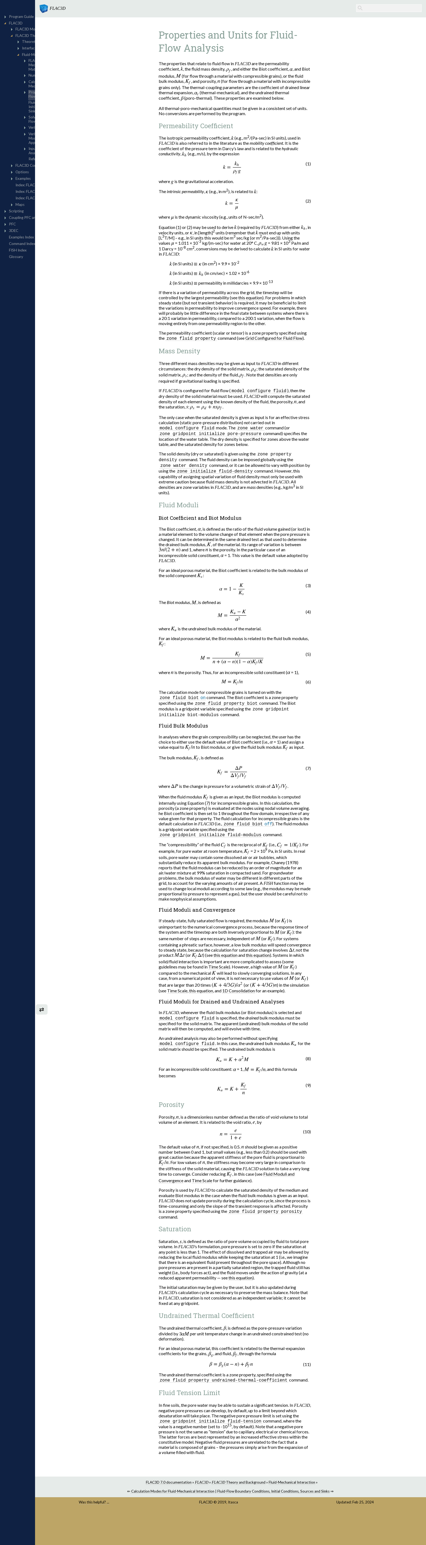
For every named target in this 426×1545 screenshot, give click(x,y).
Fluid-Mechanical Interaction (322, 1487)
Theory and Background (269, 1487)
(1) (208, 227)
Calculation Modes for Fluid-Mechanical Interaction (203, 1496)
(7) (237, 806)
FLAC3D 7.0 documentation (199, 1487)
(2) (219, 227)
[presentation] (212, 69)
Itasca (265, 1507)
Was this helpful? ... (145, 1507)
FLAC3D (238, 1507)
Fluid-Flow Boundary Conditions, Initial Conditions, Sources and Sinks (304, 1496)
